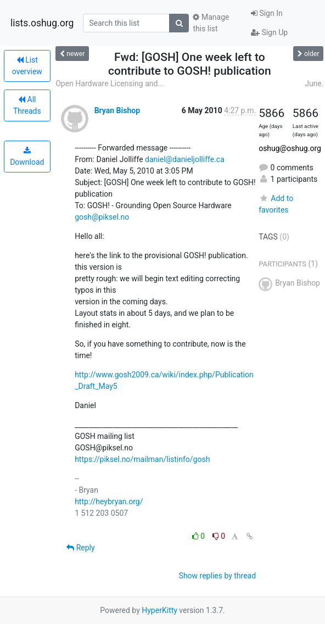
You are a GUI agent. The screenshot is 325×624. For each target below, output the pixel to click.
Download (27, 156)
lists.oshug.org (42, 23)
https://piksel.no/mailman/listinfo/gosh (142, 459)
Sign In (267, 13)
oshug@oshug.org (290, 148)
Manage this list (211, 23)
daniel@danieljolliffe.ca (185, 159)
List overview (27, 65)
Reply (80, 547)
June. (314, 83)
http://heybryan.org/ (109, 501)
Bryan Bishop (117, 110)
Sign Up (269, 32)
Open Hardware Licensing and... (109, 83)
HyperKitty (159, 610)
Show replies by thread (217, 575)
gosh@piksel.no (102, 217)
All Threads (27, 105)
